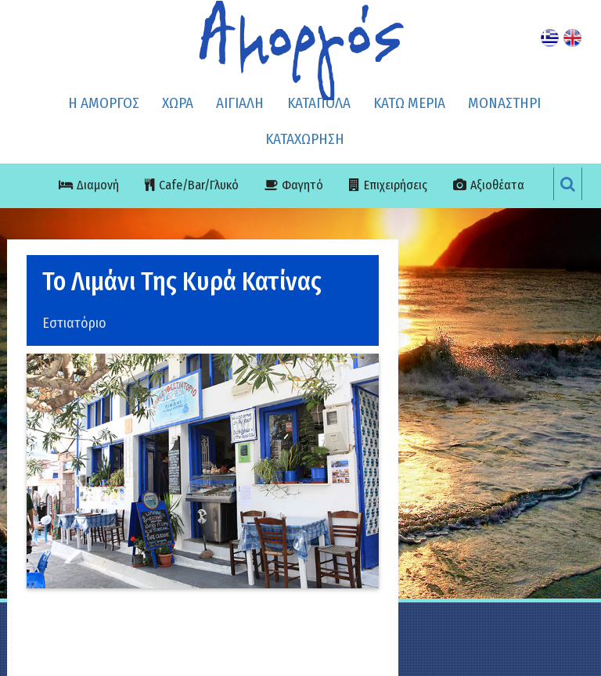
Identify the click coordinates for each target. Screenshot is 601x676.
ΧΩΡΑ (177, 103)
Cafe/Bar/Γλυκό (199, 185)
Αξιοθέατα (497, 185)
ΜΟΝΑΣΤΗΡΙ (504, 103)
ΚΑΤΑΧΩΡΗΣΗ (304, 139)
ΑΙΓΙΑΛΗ (240, 103)
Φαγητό (302, 185)
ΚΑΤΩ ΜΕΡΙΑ (409, 103)
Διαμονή (98, 185)
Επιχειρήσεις (395, 185)
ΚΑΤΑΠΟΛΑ (319, 103)
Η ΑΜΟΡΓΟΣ (103, 103)
